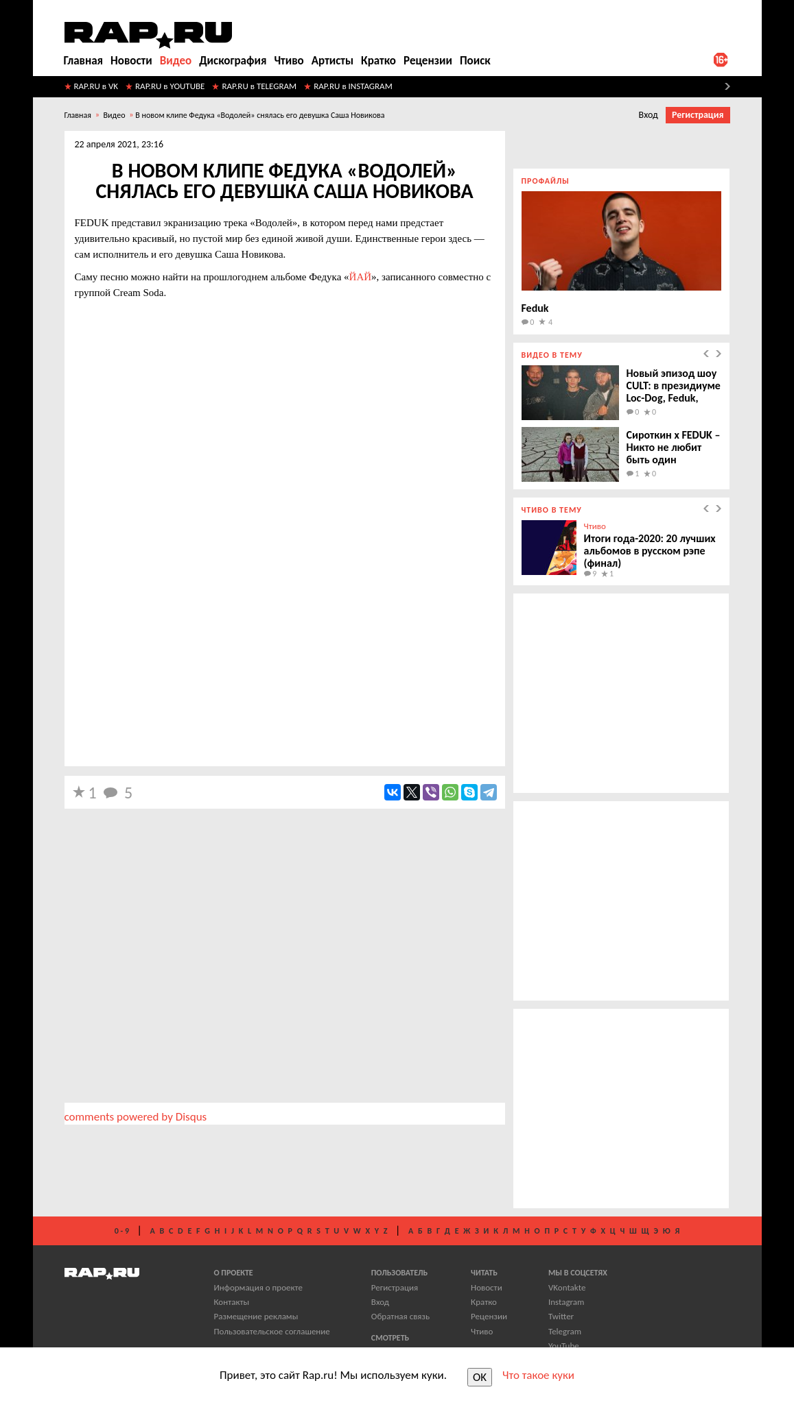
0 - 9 (122, 1231)
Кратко (378, 60)
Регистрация (698, 115)
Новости (131, 60)
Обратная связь (400, 1316)
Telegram (564, 1331)
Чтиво (288, 60)
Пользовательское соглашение (272, 1331)
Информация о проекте (258, 1287)
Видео (175, 60)
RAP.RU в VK (96, 86)
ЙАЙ (360, 276)
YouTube (563, 1346)
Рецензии (428, 60)
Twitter (561, 1316)
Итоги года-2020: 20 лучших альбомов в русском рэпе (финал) (650, 551)
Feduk (535, 308)
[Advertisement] (285, 663)
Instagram (566, 1302)
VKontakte (566, 1287)
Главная (84, 60)
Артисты (332, 60)
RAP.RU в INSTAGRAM (353, 86)
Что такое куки (538, 1375)
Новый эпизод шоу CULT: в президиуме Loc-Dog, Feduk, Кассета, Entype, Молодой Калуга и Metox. (674, 404)
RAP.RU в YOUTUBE (170, 86)
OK (480, 1377)
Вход (648, 115)
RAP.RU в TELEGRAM (259, 86)
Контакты (232, 1302)
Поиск (475, 60)
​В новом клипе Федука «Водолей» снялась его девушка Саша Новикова (259, 115)
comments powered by (136, 1117)
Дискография (232, 60)
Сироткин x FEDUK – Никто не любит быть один (674, 447)
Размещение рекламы (256, 1316)
